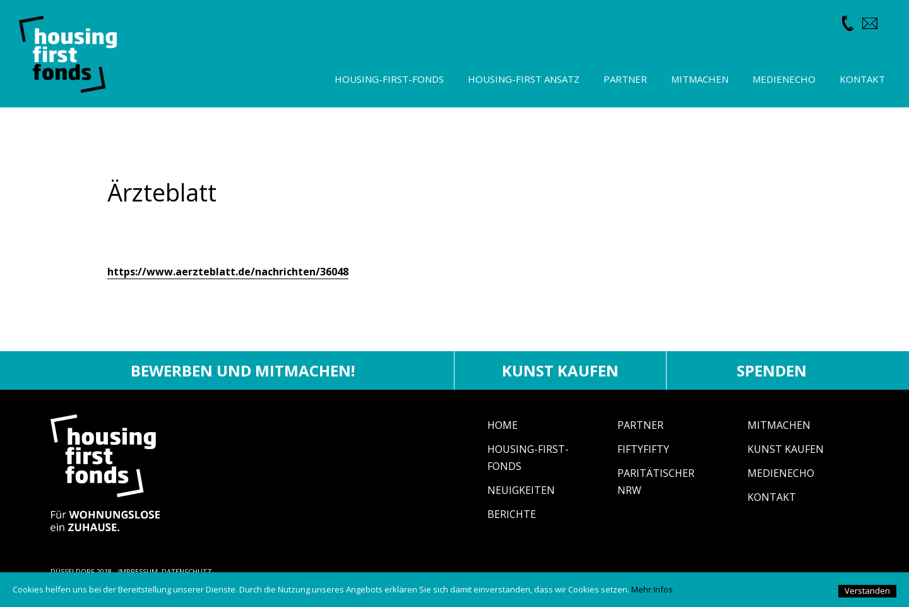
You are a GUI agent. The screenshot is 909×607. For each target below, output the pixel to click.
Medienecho (780, 473)
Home (502, 425)
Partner (640, 425)
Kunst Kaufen (785, 449)
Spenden (772, 370)
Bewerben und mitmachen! (243, 370)
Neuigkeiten (521, 490)
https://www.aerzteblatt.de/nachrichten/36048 (227, 272)
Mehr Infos (652, 589)
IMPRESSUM (138, 571)
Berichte (511, 514)
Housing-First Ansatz (523, 79)
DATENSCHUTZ (186, 571)
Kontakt (771, 497)
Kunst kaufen (560, 370)
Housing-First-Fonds (389, 79)
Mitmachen (779, 425)
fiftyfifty (643, 449)
